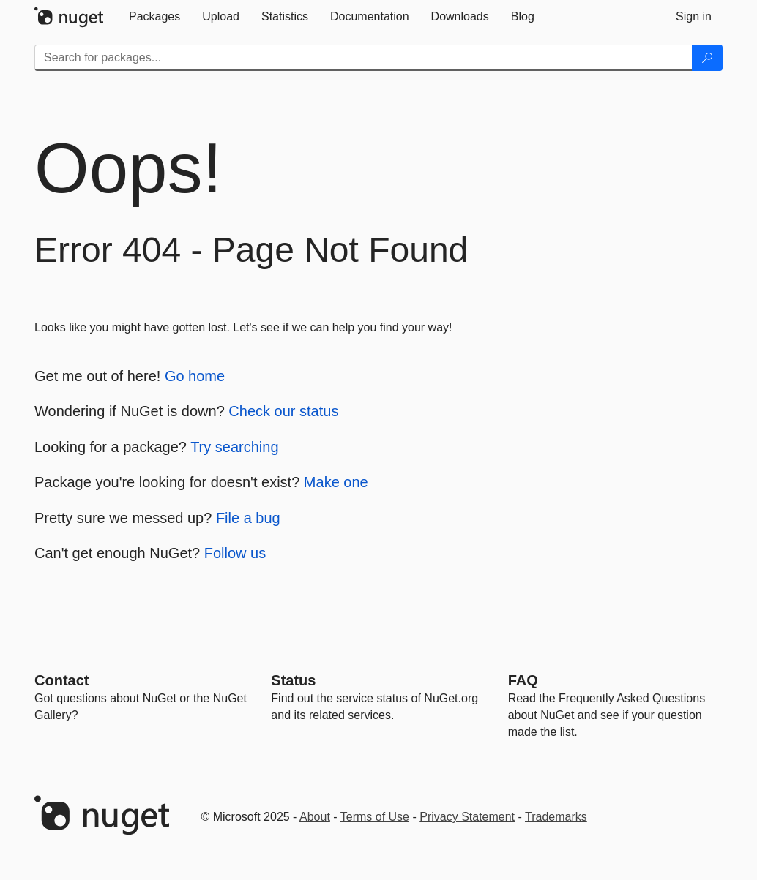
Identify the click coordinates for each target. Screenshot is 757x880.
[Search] (707, 58)
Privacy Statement (467, 817)
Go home (195, 376)
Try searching (234, 447)
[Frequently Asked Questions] (523, 680)
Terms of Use (374, 817)
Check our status (283, 411)
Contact (61, 680)
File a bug (248, 518)
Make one (336, 482)
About (314, 817)
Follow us (235, 553)
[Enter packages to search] (363, 58)
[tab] (154, 17)
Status (293, 680)
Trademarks (556, 817)
